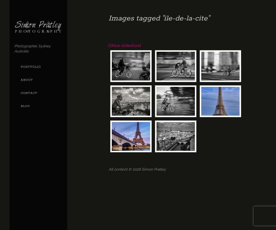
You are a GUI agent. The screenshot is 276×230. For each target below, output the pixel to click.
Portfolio (31, 67)
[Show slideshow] (125, 45)
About (27, 80)
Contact (29, 93)
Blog (25, 106)
